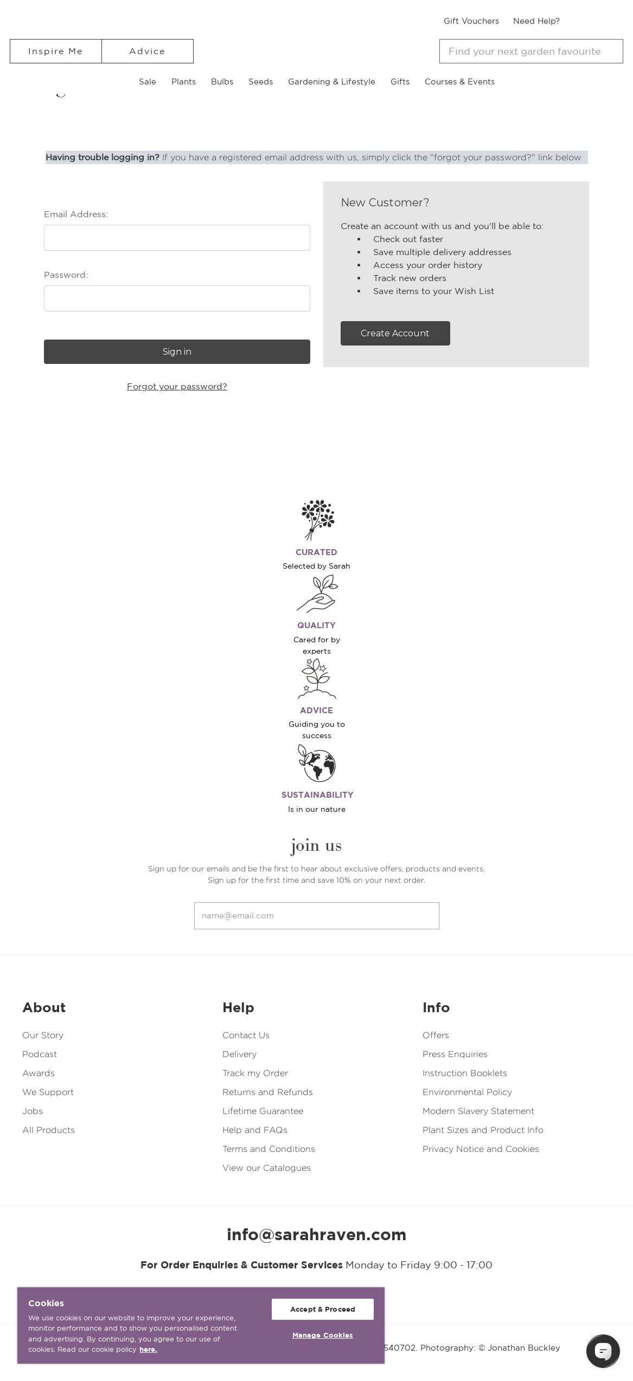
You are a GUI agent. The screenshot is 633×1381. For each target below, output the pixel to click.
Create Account (395, 333)
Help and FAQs (254, 1130)
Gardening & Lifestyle (331, 81)
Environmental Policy (467, 1092)
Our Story (42, 1035)
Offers (436, 1035)
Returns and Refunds (267, 1092)
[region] (201, 1325)
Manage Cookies (323, 1335)
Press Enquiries (455, 1054)
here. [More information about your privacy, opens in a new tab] (148, 1349)
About (44, 1007)
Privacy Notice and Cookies (481, 1149)
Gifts (400, 81)
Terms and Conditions (268, 1149)
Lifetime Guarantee (262, 1111)
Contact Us (246, 1035)
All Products (48, 1130)
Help (238, 1007)
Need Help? (536, 20)
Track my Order (255, 1073)
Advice (147, 51)
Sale (147, 81)
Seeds (260, 81)
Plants (183, 81)
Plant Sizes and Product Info (483, 1130)
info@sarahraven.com (317, 1234)
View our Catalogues (266, 1167)
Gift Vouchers (471, 20)
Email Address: (76, 214)
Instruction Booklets (465, 1073)
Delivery (239, 1054)
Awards (38, 1073)
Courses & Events (460, 81)
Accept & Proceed (322, 1309)
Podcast (39, 1054)
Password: (66, 274)
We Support (48, 1092)
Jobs (32, 1111)
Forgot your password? (177, 386)
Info (436, 1007)
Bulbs (222, 81)
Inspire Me (55, 51)
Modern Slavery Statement (478, 1111)
